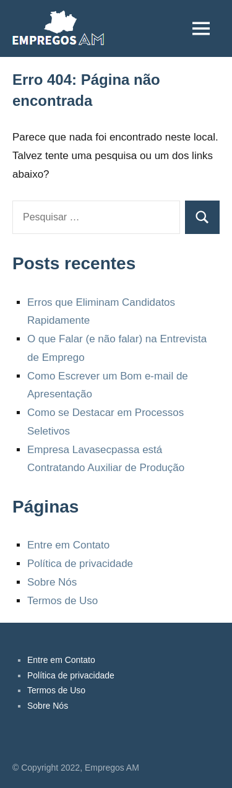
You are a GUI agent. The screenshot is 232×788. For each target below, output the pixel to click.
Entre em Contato (68, 545)
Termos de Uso (62, 601)
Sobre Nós (52, 582)
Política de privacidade (80, 563)
